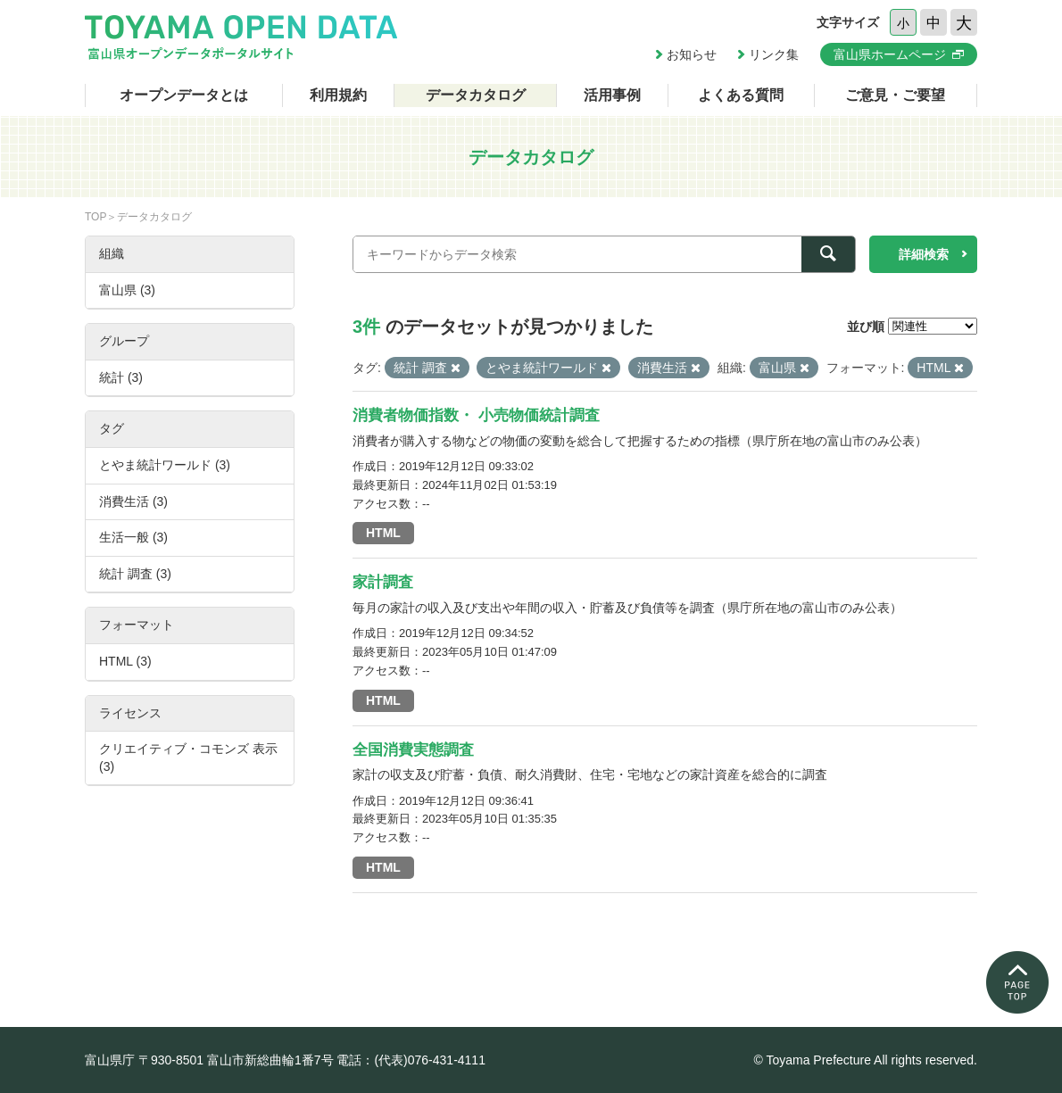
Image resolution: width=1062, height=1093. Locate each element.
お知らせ (692, 54)
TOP (95, 216)
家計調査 (383, 582)
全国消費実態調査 (413, 749)
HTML (383, 533)
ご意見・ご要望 (895, 95)
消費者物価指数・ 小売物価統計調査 (476, 415)
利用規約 (338, 95)
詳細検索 (924, 254)
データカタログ (476, 95)
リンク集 (774, 54)
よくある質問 (741, 95)
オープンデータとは (184, 95)
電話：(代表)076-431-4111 (410, 1060)
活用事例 (612, 95)
